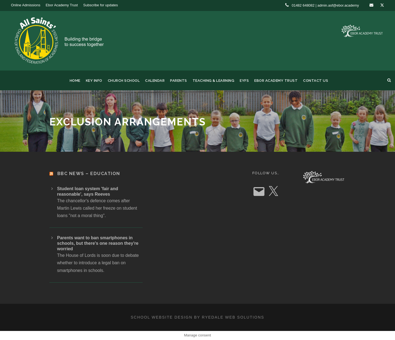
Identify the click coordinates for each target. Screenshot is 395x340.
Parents (178, 80)
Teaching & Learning (214, 80)
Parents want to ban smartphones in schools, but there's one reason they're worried (98, 243)
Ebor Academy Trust (62, 5)
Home (75, 80)
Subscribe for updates (100, 5)
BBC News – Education (88, 173)
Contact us (315, 80)
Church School (124, 80)
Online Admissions (25, 5)
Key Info (94, 80)
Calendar (155, 80)
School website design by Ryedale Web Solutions (197, 317)
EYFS (244, 80)
